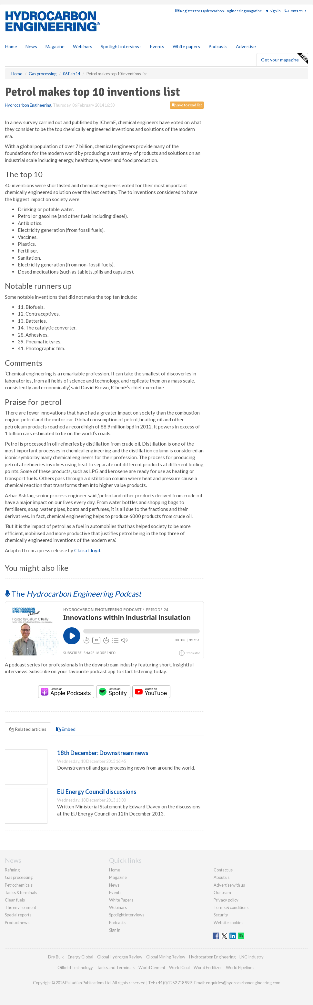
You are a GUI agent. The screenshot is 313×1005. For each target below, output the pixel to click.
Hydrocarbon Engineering (28, 105)
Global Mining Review (165, 956)
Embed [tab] (66, 729)
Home (11, 46)
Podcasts (217, 46)
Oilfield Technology (75, 967)
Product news (17, 922)
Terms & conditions (231, 907)
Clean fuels (15, 899)
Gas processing (19, 877)
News (114, 885)
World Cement (151, 967)
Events (157, 46)
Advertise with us (229, 885)
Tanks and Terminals (116, 967)
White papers (186, 46)
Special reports (18, 914)
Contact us (296, 11)
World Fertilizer (208, 967)
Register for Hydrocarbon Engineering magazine (218, 11)
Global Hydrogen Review (119, 956)
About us (221, 877)
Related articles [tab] (27, 729)
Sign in (273, 11)
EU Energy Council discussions (96, 791)
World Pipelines (240, 967)
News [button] (31, 46)
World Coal (179, 967)
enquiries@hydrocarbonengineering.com (243, 982)
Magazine (55, 46)
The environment (20, 907)
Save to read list (187, 105)
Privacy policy (226, 899)
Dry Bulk (56, 956)
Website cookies (228, 922)
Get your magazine (284, 58)
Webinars (82, 46)
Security (221, 914)
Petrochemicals (19, 885)
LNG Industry (251, 956)
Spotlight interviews (121, 46)
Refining (12, 869)
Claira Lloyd (87, 550)
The (73, 593)
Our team (222, 892)
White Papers (121, 899)
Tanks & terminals (21, 892)
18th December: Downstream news (102, 752)
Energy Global (80, 956)
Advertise (246, 46)
